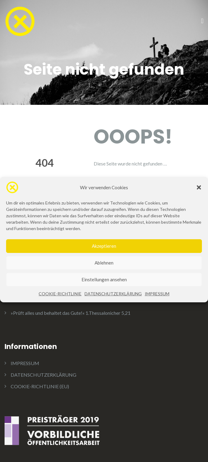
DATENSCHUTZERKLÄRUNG (113, 304)
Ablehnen (104, 274)
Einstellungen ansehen (104, 290)
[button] (199, 199)
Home (111, 184)
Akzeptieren (104, 257)
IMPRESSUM (157, 304)
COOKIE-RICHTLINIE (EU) (40, 386)
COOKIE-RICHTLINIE (60, 304)
